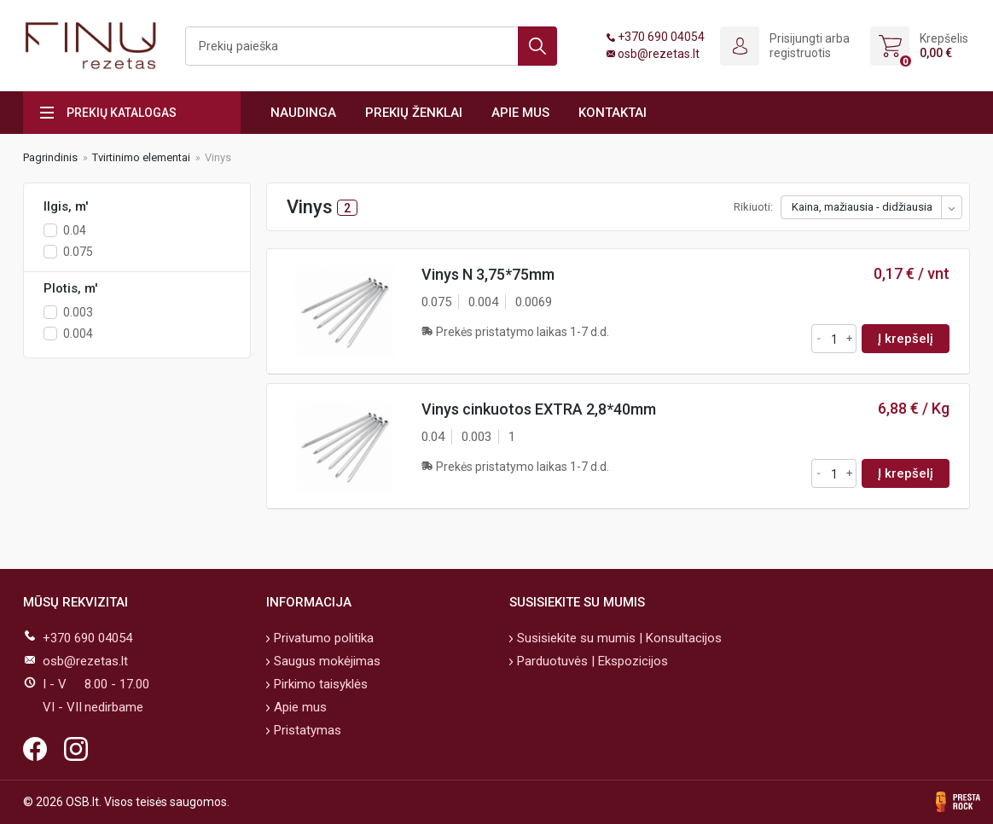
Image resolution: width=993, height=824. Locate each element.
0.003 (78, 312)
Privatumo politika (322, 638)
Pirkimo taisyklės (319, 684)
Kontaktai (612, 112)
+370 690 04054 (661, 37)
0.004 (78, 333)
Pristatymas (305, 730)
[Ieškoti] (371, 46)
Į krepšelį (905, 338)
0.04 (74, 230)
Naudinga (303, 112)
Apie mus (520, 112)
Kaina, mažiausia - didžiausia (862, 206)
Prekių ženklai (413, 112)
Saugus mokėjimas (325, 661)
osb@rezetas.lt (659, 54)
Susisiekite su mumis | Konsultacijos (618, 638)
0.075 (78, 251)
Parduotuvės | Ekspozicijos (591, 661)
